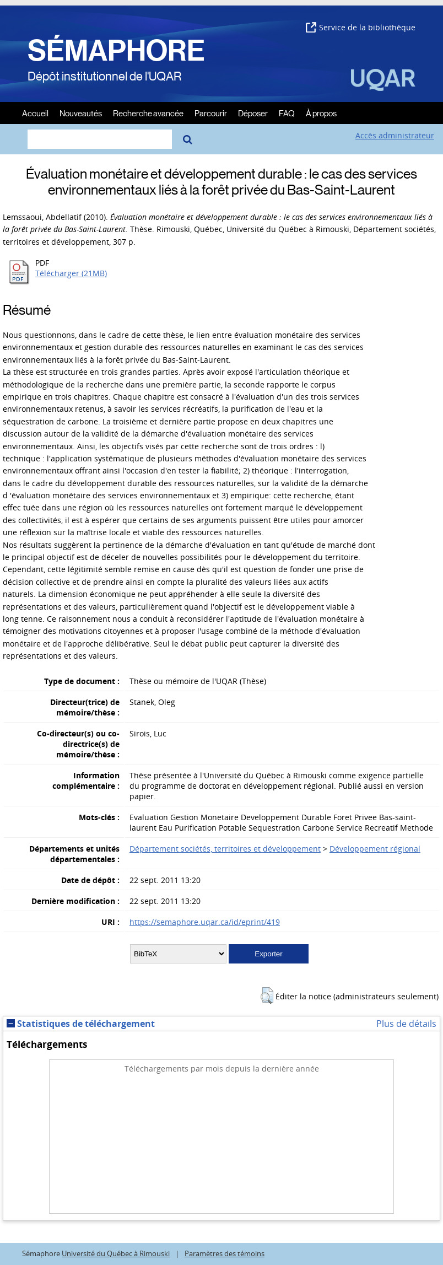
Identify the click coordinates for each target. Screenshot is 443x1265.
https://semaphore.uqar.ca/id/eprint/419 (204, 922)
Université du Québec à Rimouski (116, 1253)
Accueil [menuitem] (35, 112)
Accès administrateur (394, 135)
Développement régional (374, 848)
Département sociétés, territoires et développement (225, 848)
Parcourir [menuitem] (211, 112)
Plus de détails (406, 1024)
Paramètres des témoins (224, 1253)
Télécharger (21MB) (71, 273)
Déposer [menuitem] (253, 112)
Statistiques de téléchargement (81, 1024)
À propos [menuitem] (321, 112)
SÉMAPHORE (116, 50)
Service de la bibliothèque (360, 27)
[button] (267, 995)
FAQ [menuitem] (287, 112)
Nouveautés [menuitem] (81, 112)
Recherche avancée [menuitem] (148, 112)
